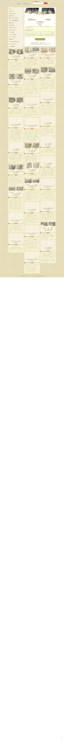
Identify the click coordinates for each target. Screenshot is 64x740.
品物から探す (11, 15)
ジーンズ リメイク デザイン (16, 678)
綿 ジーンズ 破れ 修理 (16, 238)
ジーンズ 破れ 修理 (16, 415)
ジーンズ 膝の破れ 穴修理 (16, 496)
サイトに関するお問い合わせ (14, 41)
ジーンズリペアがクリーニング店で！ (16, 721)
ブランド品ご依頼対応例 (13, 20)
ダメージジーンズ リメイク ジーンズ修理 (16, 652)
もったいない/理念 (12, 34)
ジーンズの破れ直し (16, 161)
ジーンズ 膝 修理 (16, 589)
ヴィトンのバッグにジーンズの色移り (16, 116)
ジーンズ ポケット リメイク (16, 519)
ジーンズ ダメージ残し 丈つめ (16, 612)
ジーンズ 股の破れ (16, 393)
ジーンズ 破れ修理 (16, 435)
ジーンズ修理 (16, 95)
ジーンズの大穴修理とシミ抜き (16, 568)
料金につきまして (12, 29)
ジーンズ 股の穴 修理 (16, 633)
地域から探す (11, 25)
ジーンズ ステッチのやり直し (16, 262)
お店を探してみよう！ (13, 27)
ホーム (10, 8)
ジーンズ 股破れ (16, 283)
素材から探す (11, 22)
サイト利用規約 (12, 46)
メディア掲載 (11, 32)
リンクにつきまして (12, 36)
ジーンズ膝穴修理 (16, 457)
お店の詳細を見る (24, 64)
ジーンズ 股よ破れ (16, 373)
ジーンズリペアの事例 (16, 136)
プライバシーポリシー (13, 43)
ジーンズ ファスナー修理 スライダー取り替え (16, 473)
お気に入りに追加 (12, 13)
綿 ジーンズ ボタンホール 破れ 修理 (16, 348)
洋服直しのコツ (12, 39)
